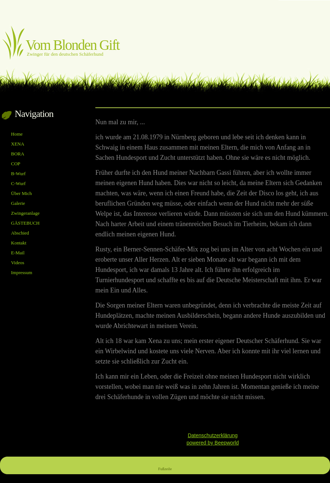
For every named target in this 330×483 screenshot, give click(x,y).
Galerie (18, 203)
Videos (17, 262)
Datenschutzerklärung (213, 435)
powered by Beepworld (213, 443)
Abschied (20, 233)
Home (17, 134)
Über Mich (21, 193)
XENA (17, 144)
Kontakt (18, 243)
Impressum (21, 272)
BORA (17, 153)
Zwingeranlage (25, 213)
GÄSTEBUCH (25, 223)
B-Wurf (18, 173)
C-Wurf (18, 183)
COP (15, 163)
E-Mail (18, 252)
